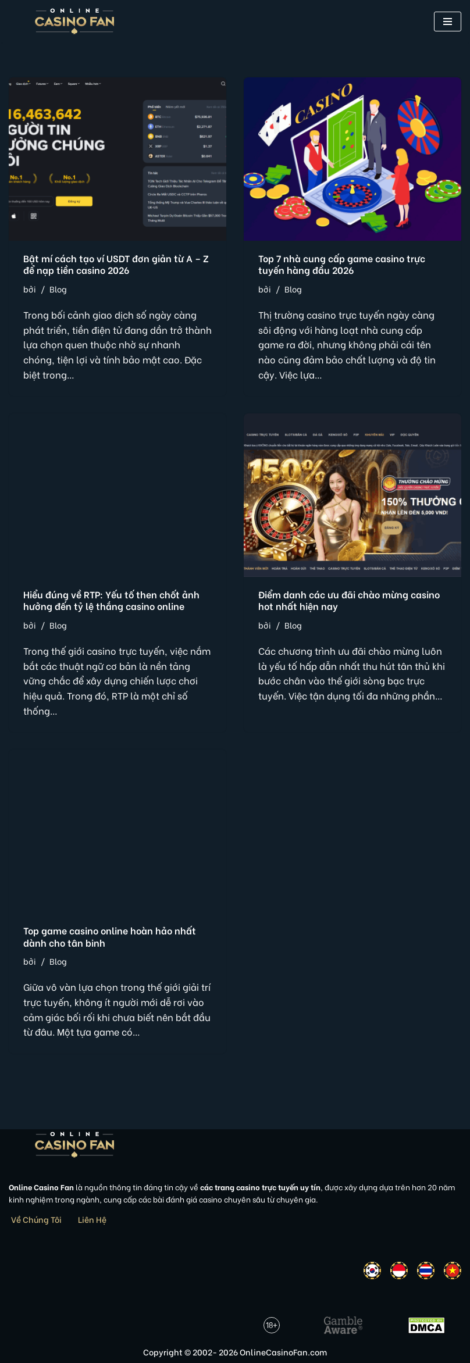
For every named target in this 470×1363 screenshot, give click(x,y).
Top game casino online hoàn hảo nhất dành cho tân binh (109, 936)
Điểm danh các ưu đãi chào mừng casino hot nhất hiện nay (349, 600)
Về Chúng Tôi (36, 1219)
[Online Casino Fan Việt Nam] (75, 21)
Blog (58, 289)
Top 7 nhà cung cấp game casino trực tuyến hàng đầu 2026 (341, 264)
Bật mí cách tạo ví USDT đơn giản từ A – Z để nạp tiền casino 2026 (116, 264)
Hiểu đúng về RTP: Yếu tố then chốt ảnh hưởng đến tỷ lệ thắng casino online (111, 600)
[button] (447, 21)
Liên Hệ (92, 1219)
